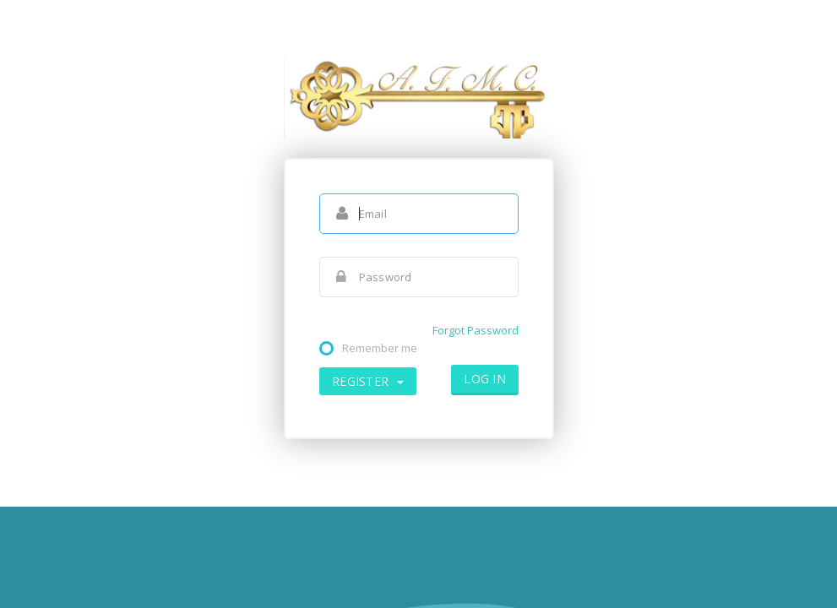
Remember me (379, 348)
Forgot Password (475, 330)
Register (368, 381)
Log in (485, 379)
